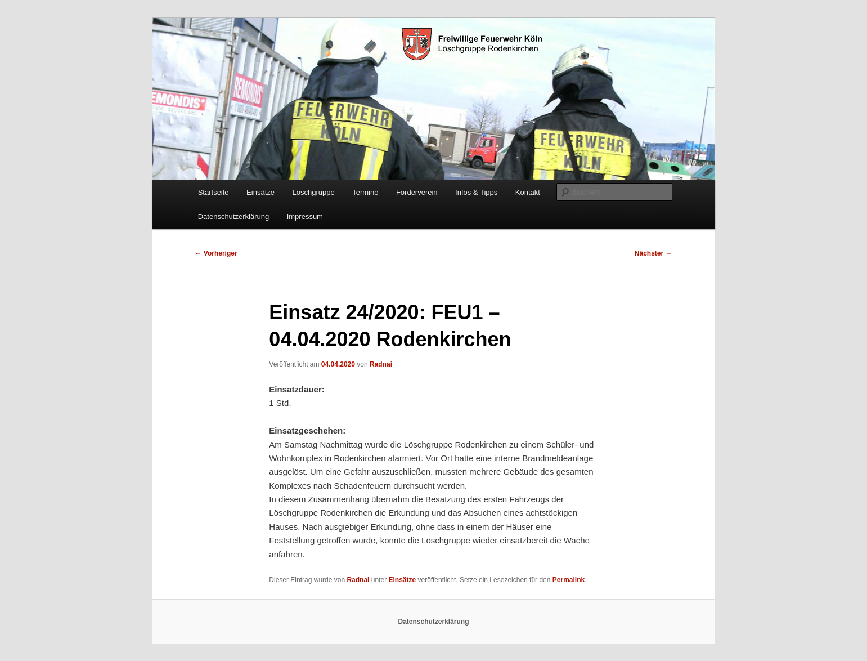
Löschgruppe (313, 192)
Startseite (213, 192)
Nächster (653, 253)
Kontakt (527, 192)
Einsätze (260, 192)
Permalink (568, 580)
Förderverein (417, 192)
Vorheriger (216, 253)
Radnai (381, 364)
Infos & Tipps (476, 192)
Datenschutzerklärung (233, 216)
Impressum (305, 216)
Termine (365, 192)
